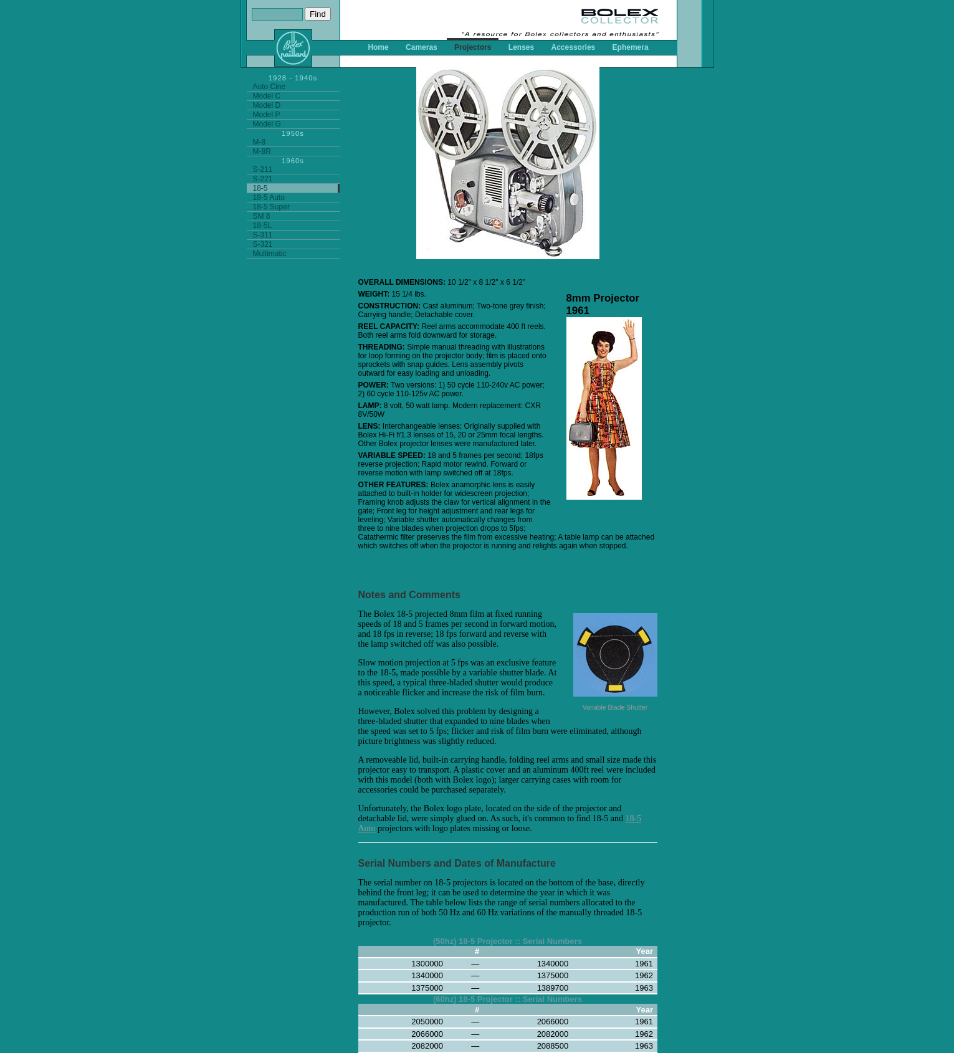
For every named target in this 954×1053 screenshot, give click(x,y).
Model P (266, 114)
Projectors (472, 47)
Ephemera (631, 47)
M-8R (262, 151)
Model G (267, 124)
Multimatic (270, 253)
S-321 (263, 244)
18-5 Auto (269, 197)
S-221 (263, 178)
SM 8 (261, 216)
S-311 (263, 235)
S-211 (263, 169)
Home (378, 47)
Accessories (573, 47)
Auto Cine (269, 86)
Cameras (421, 47)
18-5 (260, 188)
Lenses (521, 47)
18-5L (262, 225)
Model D (267, 105)
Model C (267, 96)
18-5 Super (271, 206)
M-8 (259, 142)
